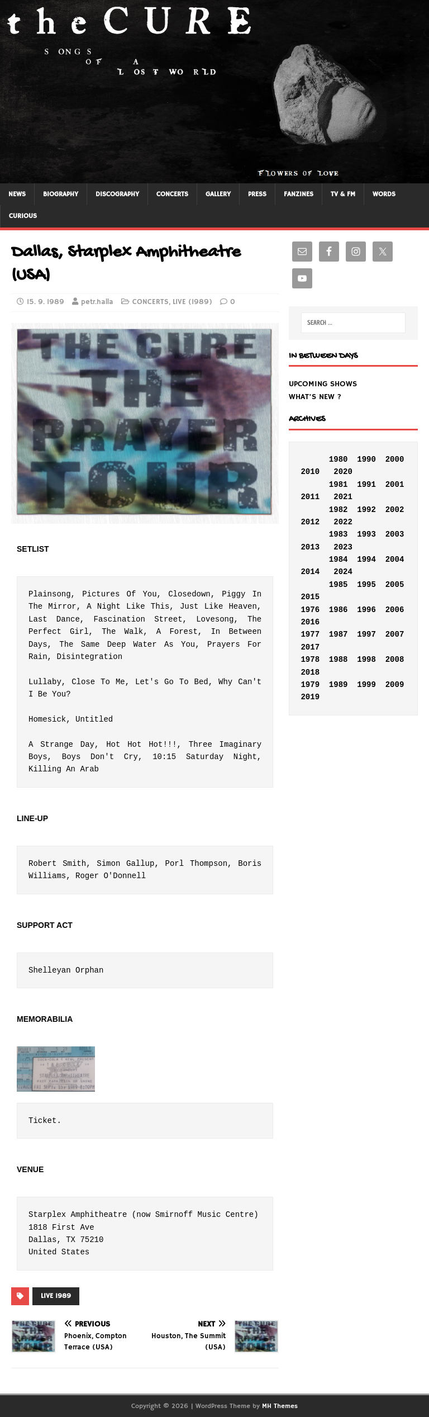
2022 (342, 522)
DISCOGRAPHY (117, 194)
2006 (394, 609)
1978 (310, 659)
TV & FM (343, 194)
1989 (338, 684)
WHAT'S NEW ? (315, 397)
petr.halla (97, 302)
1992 (366, 509)
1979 (310, 684)
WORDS (384, 194)
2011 (310, 496)
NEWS (17, 194)
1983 (338, 534)
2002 (394, 509)
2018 (310, 672)
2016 (310, 622)
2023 (342, 547)
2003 (394, 534)
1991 (366, 484)
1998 (366, 659)
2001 (394, 484)
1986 (338, 609)
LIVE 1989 (56, 1296)
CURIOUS (23, 216)
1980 (338, 459)
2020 (342, 471)
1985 (338, 584)
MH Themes (280, 1406)
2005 (394, 584)
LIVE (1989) (192, 302)
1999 (366, 684)
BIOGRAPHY (60, 194)
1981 (338, 484)
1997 (366, 634)
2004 (394, 559)
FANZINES (298, 194)
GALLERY (218, 194)
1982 (338, 509)
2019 (310, 697)
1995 (366, 584)
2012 (310, 522)
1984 (338, 559)
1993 (366, 534)
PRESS (257, 194)
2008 (394, 659)
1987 (338, 634)
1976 (310, 609)
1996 (366, 609)
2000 (394, 459)
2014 (310, 571)
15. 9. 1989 (45, 302)
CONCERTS (172, 194)
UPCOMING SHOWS (323, 384)
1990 (366, 459)
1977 (310, 634)
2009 (394, 684)
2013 (310, 547)
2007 (394, 634)
